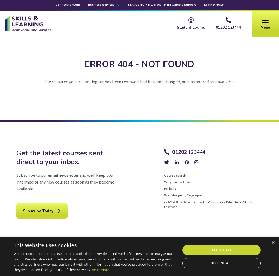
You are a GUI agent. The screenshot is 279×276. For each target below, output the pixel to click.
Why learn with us (177, 182)
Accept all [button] (221, 250)
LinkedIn (177, 162)
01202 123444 (188, 152)
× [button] (273, 243)
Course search (175, 175)
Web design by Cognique (183, 195)
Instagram (196, 162)
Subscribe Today (38, 211)
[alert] (139, 256)
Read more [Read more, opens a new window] (100, 270)
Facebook (186, 162)
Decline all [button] (221, 263)
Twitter (166, 162)
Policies (170, 188)
